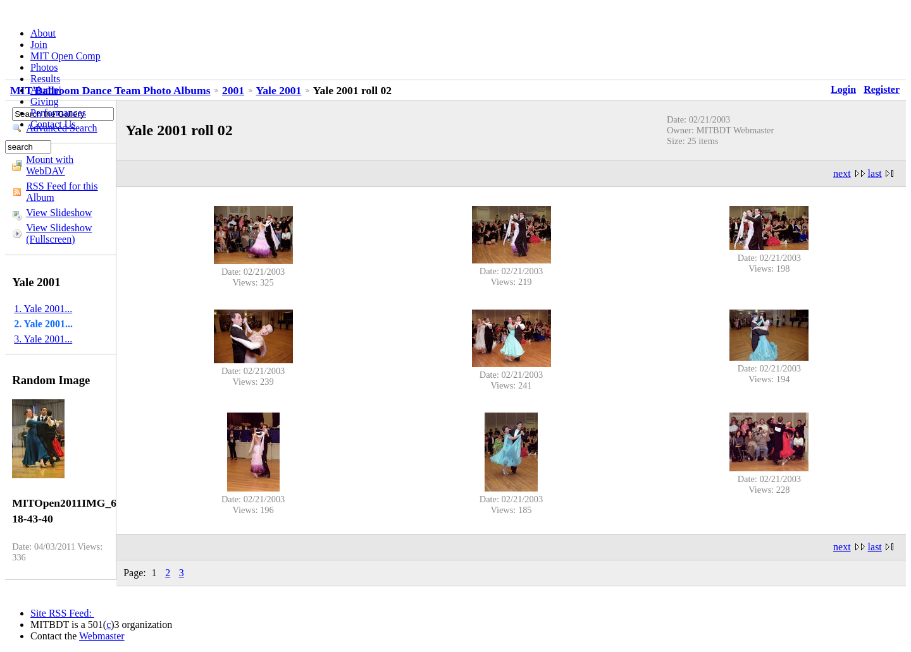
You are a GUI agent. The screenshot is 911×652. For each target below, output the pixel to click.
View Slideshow (59, 212)
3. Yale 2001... (43, 339)
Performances (58, 112)
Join (38, 44)
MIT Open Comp (65, 56)
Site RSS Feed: (62, 613)
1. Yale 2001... (43, 308)
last (875, 173)
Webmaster (102, 636)
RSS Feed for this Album (61, 192)
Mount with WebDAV (49, 165)
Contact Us (53, 124)
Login (843, 89)
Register (882, 89)
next (842, 173)
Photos (44, 67)
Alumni (45, 90)
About (43, 33)
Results (45, 78)
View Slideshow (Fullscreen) (59, 233)
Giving (44, 101)
